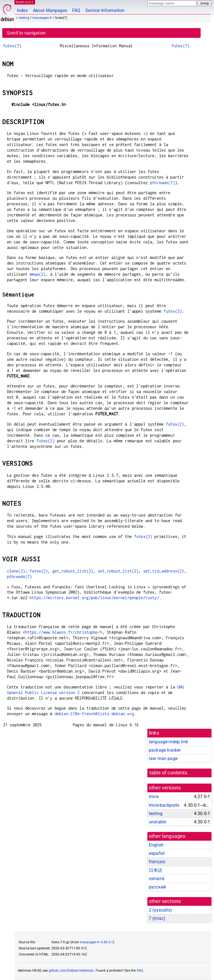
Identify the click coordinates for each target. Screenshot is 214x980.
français (157, 861)
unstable (157, 822)
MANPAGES (25, 2)
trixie (154, 796)
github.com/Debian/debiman (71, 970)
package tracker (165, 750)
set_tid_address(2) (163, 571)
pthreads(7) (162, 182)
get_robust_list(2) (72, 571)
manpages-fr (42, 18)
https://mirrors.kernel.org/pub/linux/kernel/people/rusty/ (94, 597)
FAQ (76, 10)
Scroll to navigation (26, 33)
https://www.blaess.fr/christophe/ (62, 632)
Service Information (105, 10)
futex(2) (173, 311)
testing (24, 18)
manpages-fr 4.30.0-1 (96, 942)
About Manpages (50, 10)
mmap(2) (37, 274)
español (157, 853)
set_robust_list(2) (118, 571)
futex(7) (12, 45)
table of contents (168, 773)
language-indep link (168, 741)
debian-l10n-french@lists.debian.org (94, 713)
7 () (157, 918)
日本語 (155, 870)
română (156, 878)
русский (157, 887)
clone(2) (16, 571)
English (156, 845)
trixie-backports (164, 805)
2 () (160, 910)
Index (22, 10)
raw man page (163, 758)
